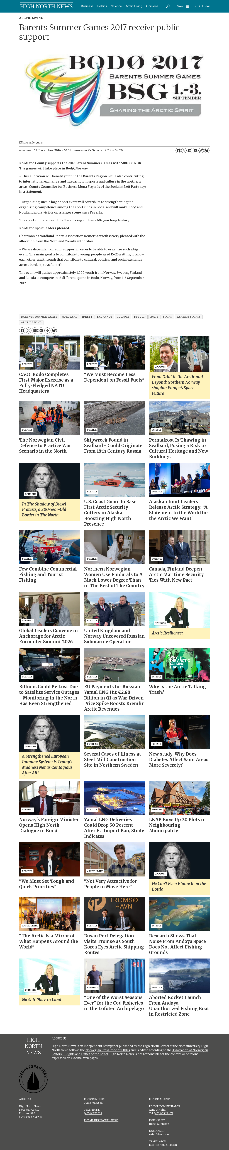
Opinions (152, 6)
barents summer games (39, 316)
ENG (207, 6)
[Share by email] (195, 150)
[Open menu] (183, 6)
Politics (102, 6)
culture (123, 316)
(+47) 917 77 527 (93, 1113)
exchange (104, 316)
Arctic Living (134, 6)
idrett (87, 316)
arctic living (31, 322)
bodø (154, 316)
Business (87, 6)
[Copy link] (201, 150)
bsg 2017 (140, 316)
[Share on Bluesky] (206, 150)
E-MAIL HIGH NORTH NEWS (101, 1120)
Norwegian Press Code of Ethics (108, 1050)
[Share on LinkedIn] (189, 150)
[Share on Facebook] (178, 150)
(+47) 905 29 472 (163, 1113)
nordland (69, 316)
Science (116, 6)
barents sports (189, 316)
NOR (197, 6)
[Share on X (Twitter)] (184, 150)
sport (167, 316)
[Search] (168, 6)
